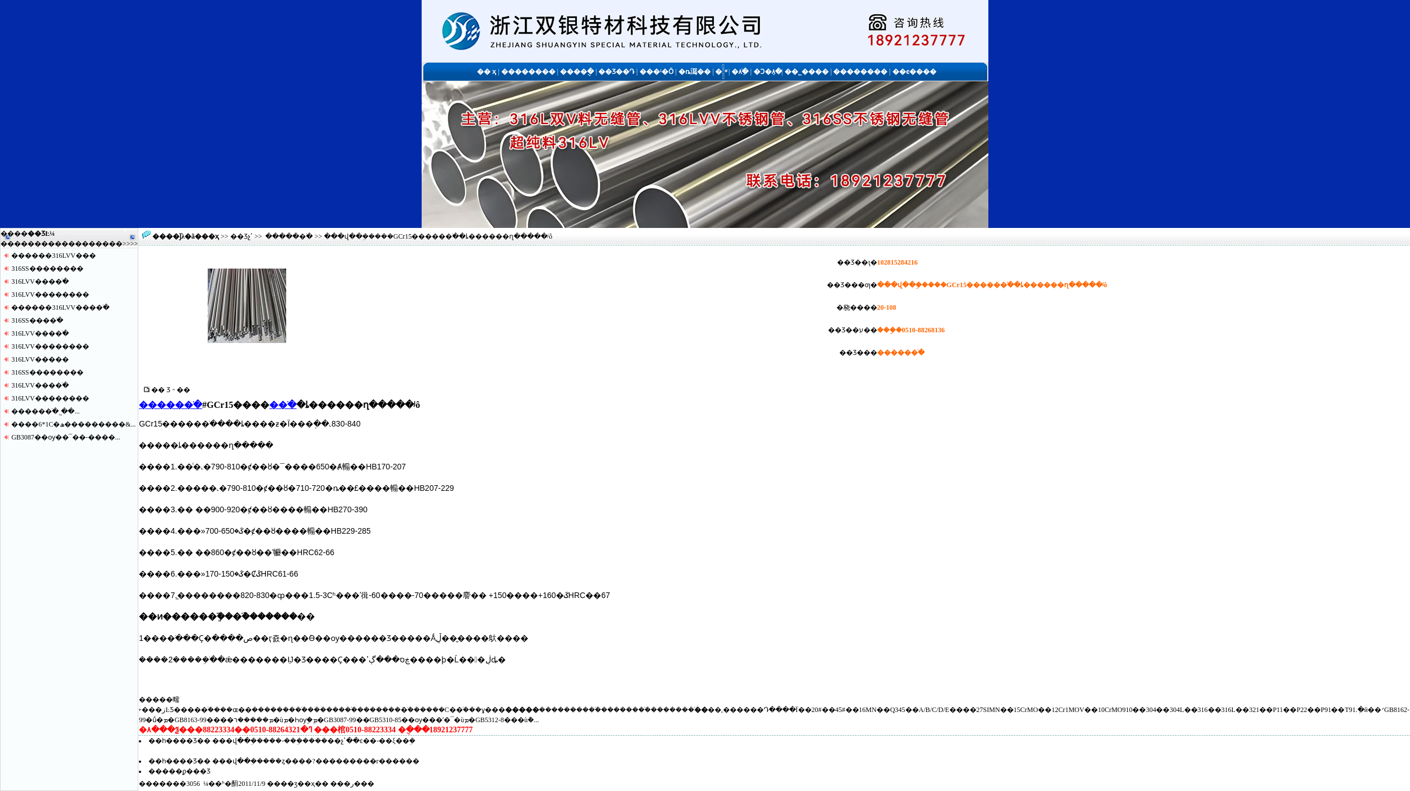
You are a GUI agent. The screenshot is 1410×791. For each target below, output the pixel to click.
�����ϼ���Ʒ (179, 771)
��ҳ (210, 236)
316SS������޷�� (47, 269)
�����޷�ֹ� (289, 236)
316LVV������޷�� (50, 294)
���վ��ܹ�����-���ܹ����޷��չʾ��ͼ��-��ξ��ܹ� (313, 741)
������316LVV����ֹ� (60, 307)
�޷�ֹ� (282, 405)
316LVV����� (40, 359)
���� (108, 244)
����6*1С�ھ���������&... (73, 424)
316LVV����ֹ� (40, 281)
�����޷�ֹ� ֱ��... (45, 411)
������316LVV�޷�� (53, 256)
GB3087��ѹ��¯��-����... (65, 437)
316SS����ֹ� (37, 320)
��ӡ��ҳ (298, 784)
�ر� (352, 784)
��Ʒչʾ (241, 236)
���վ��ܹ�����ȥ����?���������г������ (315, 761)
